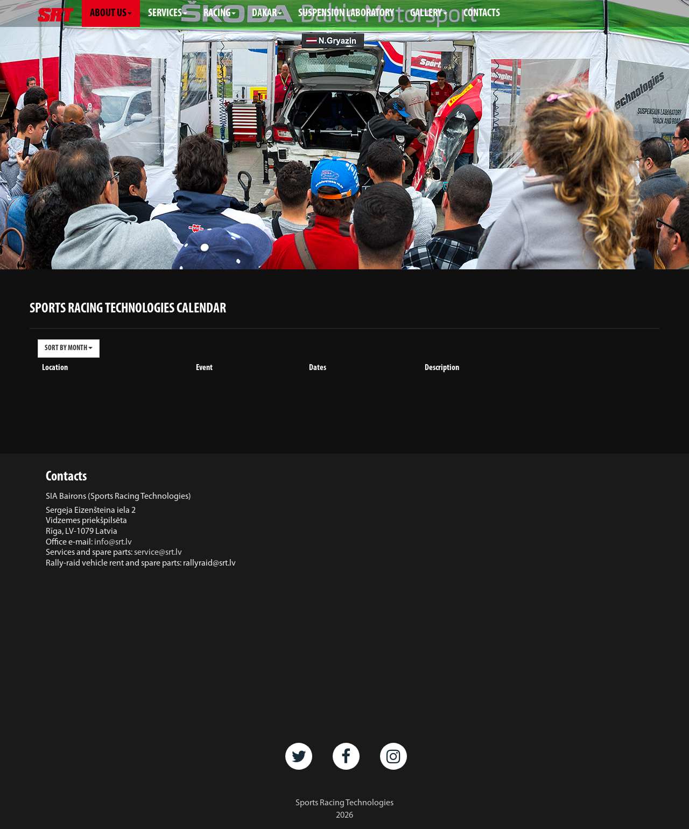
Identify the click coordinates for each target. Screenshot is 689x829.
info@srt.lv (113, 542)
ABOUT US (111, 13)
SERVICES (167, 13)
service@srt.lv (158, 552)
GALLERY (428, 13)
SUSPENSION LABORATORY (346, 13)
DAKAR (267, 13)
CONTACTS (481, 13)
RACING (219, 13)
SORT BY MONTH (69, 348)
